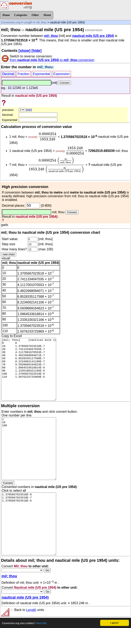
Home (6, 15)
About (47, 15)
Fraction (23, 74)
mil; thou (41, 22)
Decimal (8, 74)
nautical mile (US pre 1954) (93, 36)
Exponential (41, 74)
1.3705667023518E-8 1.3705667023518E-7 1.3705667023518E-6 (28, 523)
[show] (24, 51)
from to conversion (52, 60)
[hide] (36, 51)
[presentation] (47, 136)
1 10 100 (28, 448)
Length (28, 22)
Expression (61, 74)
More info (40, 623)
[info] (29, 109)
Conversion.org (10, 22)
